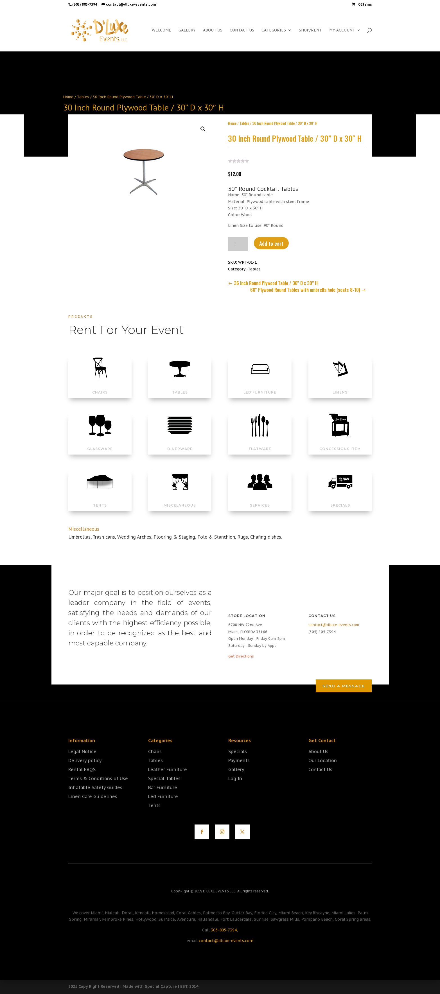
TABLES (179, 385)
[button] (203, 126)
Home (68, 96)
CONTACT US (242, 30)
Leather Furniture (167, 779)
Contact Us (320, 779)
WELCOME (161, 30)
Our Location (322, 770)
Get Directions (241, 656)
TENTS (100, 499)
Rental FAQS (82, 779)
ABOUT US (212, 30)
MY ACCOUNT (342, 30)
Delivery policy (85, 770)
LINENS (340, 385)
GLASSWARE (100, 442)
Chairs (155, 761)
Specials (237, 761)
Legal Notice (82, 761)
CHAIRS (100, 385)
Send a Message (343, 686)
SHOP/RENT (310, 30)
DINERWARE (180, 442)
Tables (83, 96)
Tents (154, 815)
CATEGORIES (273, 30)
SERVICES (259, 499)
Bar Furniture (162, 797)
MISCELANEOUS (180, 499)
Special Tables (164, 788)
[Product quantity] (238, 241)
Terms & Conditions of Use (98, 788)
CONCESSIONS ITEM (340, 442)
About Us (318, 761)
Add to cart (271, 240)
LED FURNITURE (260, 385)
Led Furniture (163, 806)
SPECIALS (340, 499)
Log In (235, 788)
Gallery (236, 779)
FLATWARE (260, 442)
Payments (239, 770)
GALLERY (187, 30)
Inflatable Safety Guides (95, 797)
